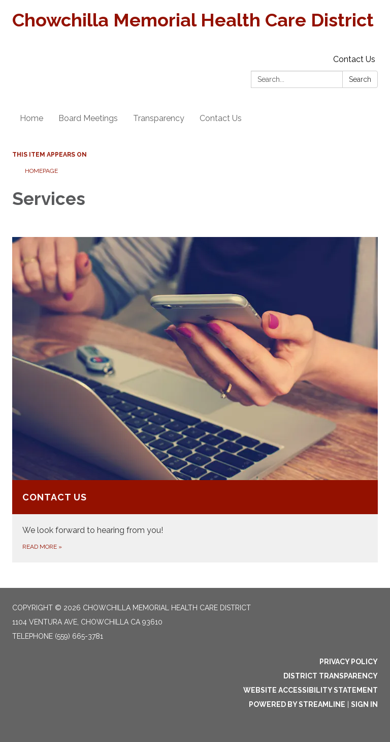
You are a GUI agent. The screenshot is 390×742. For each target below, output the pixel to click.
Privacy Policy (348, 662)
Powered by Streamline (297, 704)
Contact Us (354, 59)
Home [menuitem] (31, 118)
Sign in (364, 704)
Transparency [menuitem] (158, 118)
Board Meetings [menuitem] (88, 118)
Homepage (41, 170)
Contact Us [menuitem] (221, 118)
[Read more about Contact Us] (195, 399)
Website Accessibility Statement (310, 690)
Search (360, 79)
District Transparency (330, 676)
